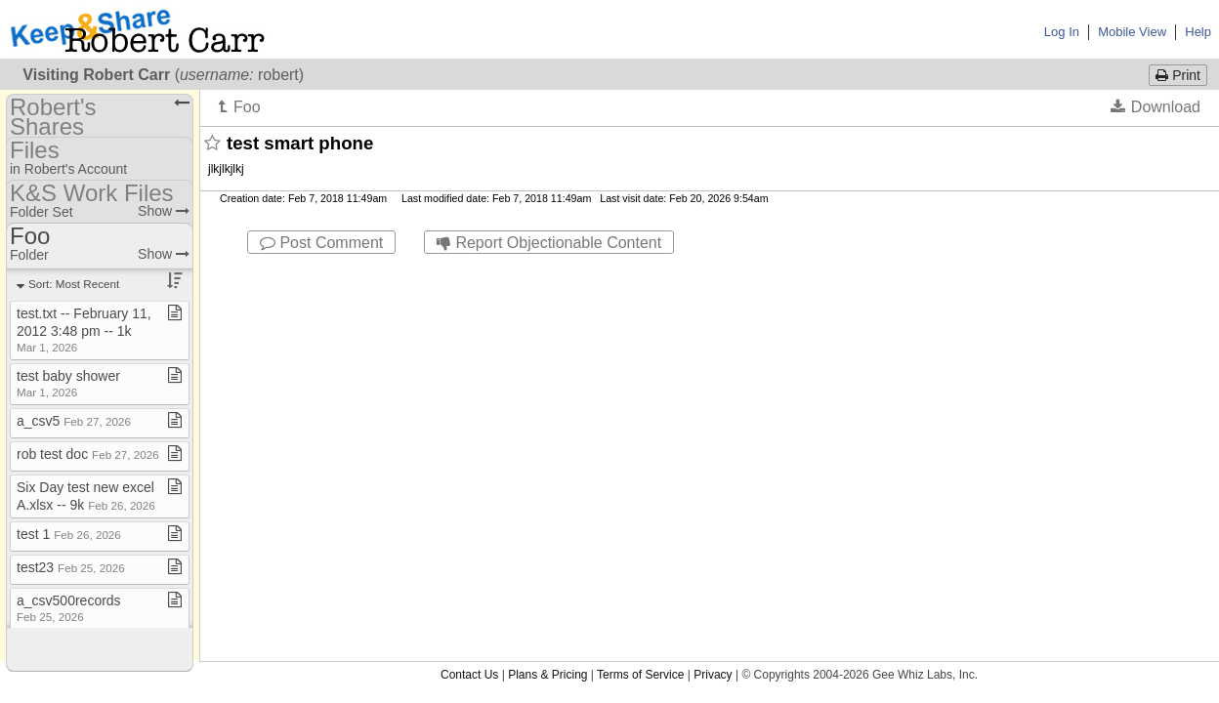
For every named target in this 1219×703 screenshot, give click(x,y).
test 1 (69, 534)
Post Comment (321, 242)
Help (1198, 31)
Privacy (713, 271)
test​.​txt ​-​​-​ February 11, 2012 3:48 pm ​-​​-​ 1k (84, 329)
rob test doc (88, 454)
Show (163, 211)
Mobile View (1132, 31)
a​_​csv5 (74, 421)
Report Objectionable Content (549, 242)
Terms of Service (640, 271)
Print (1178, 75)
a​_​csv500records (69, 608)
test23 (71, 567)
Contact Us (469, 271)
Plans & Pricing (547, 271)
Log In (1061, 31)
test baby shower (68, 383)
